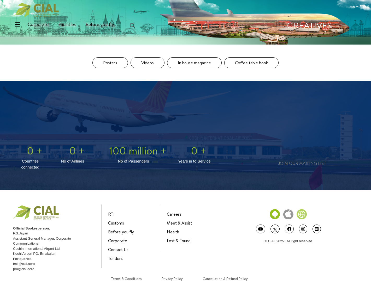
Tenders (115, 258)
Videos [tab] (147, 63)
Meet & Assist (179, 223)
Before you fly (100, 24)
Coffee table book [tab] (251, 63)
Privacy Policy (172, 278)
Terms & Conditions (126, 278)
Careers (174, 214)
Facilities (67, 24)
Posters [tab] (110, 63)
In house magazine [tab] (194, 63)
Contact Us (118, 249)
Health (173, 232)
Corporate (38, 24)
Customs (116, 223)
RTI (111, 214)
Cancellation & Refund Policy (225, 278)
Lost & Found (179, 241)
